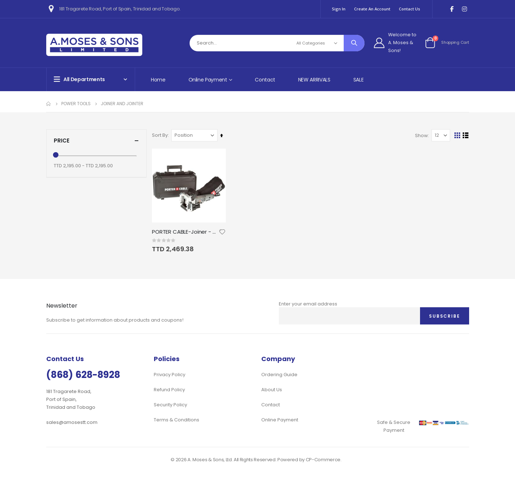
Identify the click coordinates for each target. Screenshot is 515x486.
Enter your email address (308, 303)
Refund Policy (169, 389)
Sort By (162, 135)
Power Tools (76, 104)
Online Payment (279, 419)
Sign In (338, 8)
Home (158, 79)
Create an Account (372, 8)
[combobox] (277, 43)
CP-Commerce (323, 459)
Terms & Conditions (176, 419)
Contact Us (409, 8)
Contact (265, 79)
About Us (271, 389)
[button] (223, 231)
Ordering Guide (279, 374)
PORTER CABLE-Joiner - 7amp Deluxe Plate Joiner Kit (187, 231)
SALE (358, 79)
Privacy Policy (169, 374)
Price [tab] (96, 140)
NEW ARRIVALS (314, 79)
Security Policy (170, 404)
